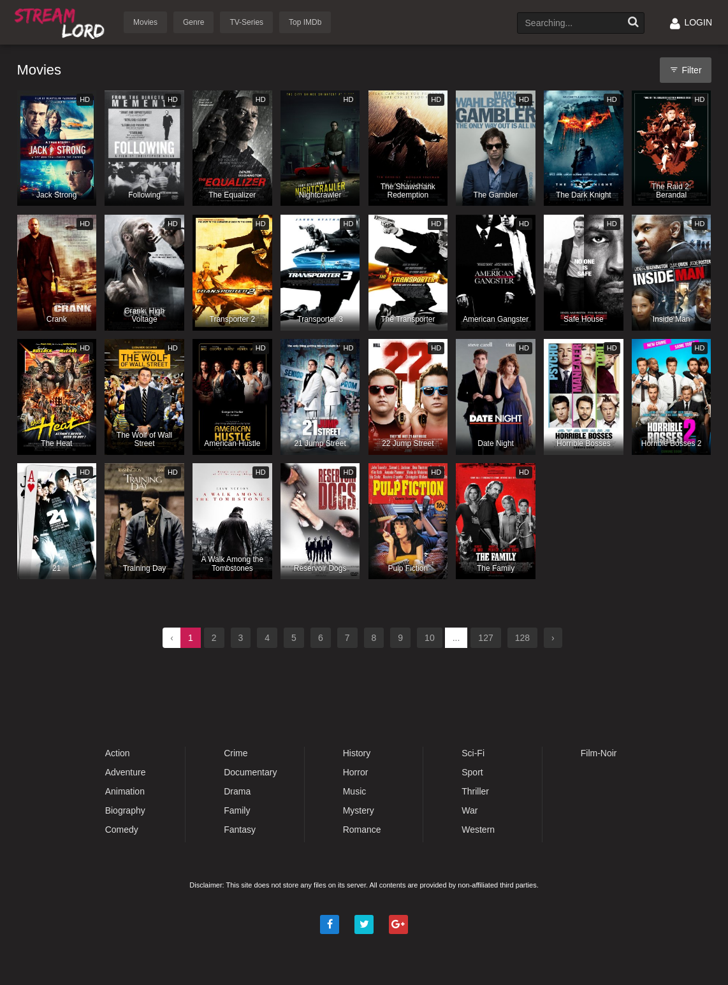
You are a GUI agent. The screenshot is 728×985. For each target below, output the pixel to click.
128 (522, 638)
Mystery (358, 810)
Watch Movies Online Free (62, 21)
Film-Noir (599, 753)
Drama (237, 791)
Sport (472, 772)
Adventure (125, 772)
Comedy (121, 829)
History (357, 753)
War (469, 810)
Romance (362, 829)
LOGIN (691, 22)
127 (485, 638)
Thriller (475, 791)
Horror (355, 772)
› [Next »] (553, 638)
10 (430, 638)
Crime (235, 753)
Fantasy (240, 829)
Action (117, 753)
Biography (125, 810)
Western (478, 829)
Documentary (250, 772)
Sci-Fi (473, 753)
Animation (125, 791)
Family (237, 810)
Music (355, 791)
